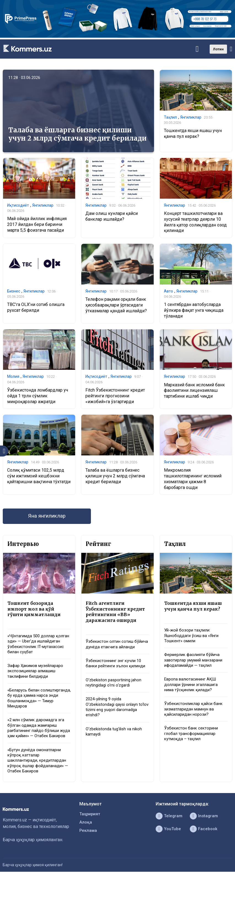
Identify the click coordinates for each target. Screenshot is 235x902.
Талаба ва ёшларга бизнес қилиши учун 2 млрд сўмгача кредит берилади (77, 134)
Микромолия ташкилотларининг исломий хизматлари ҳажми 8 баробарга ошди (193, 481)
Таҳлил (170, 117)
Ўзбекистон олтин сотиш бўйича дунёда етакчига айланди (111, 652)
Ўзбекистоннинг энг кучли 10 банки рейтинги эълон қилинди (116, 677)
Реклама (88, 856)
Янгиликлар (190, 117)
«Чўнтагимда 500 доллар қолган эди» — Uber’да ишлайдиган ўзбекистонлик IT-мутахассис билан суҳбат (39, 649)
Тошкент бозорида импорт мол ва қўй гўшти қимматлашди (35, 612)
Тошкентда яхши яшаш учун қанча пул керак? (193, 134)
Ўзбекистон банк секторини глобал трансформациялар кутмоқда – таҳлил (193, 748)
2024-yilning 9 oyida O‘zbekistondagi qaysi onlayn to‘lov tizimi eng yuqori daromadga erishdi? (114, 726)
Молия (13, 378)
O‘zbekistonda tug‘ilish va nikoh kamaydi (116, 752)
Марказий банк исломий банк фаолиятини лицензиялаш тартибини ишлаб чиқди (194, 392)
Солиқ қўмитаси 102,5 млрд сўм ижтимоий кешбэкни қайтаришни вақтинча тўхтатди (39, 478)
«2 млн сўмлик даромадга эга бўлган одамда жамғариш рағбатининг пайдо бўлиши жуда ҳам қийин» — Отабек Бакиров (38, 746)
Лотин (218, 49)
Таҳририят (90, 838)
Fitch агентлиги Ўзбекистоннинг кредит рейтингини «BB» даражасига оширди (117, 615)
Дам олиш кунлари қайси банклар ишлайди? (111, 216)
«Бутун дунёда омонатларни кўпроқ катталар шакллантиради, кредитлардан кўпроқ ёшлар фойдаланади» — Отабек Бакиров (39, 783)
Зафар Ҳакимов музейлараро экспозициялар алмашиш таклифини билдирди (37, 677)
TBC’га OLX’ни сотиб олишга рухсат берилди (35, 308)
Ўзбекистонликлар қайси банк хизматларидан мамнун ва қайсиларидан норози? (195, 722)
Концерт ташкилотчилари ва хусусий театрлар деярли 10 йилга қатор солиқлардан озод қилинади (195, 222)
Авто (168, 291)
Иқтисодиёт (18, 205)
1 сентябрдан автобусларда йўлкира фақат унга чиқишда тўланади (193, 311)
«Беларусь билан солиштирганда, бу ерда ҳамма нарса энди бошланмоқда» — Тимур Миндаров (32, 709)
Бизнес (13, 291)
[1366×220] (117, 36)
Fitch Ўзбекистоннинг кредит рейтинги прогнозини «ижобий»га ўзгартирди (115, 397)
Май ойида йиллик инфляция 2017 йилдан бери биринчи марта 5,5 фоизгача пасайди (37, 225)
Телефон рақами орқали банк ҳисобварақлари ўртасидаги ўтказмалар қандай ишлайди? (116, 305)
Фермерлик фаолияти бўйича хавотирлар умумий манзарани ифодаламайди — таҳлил (194, 668)
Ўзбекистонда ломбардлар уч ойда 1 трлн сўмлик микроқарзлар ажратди (37, 397)
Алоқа (86, 847)
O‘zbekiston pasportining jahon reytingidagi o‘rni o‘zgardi (115, 700)
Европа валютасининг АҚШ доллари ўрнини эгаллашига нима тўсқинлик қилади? (193, 697)
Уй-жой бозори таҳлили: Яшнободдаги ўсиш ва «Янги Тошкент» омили (193, 640)
